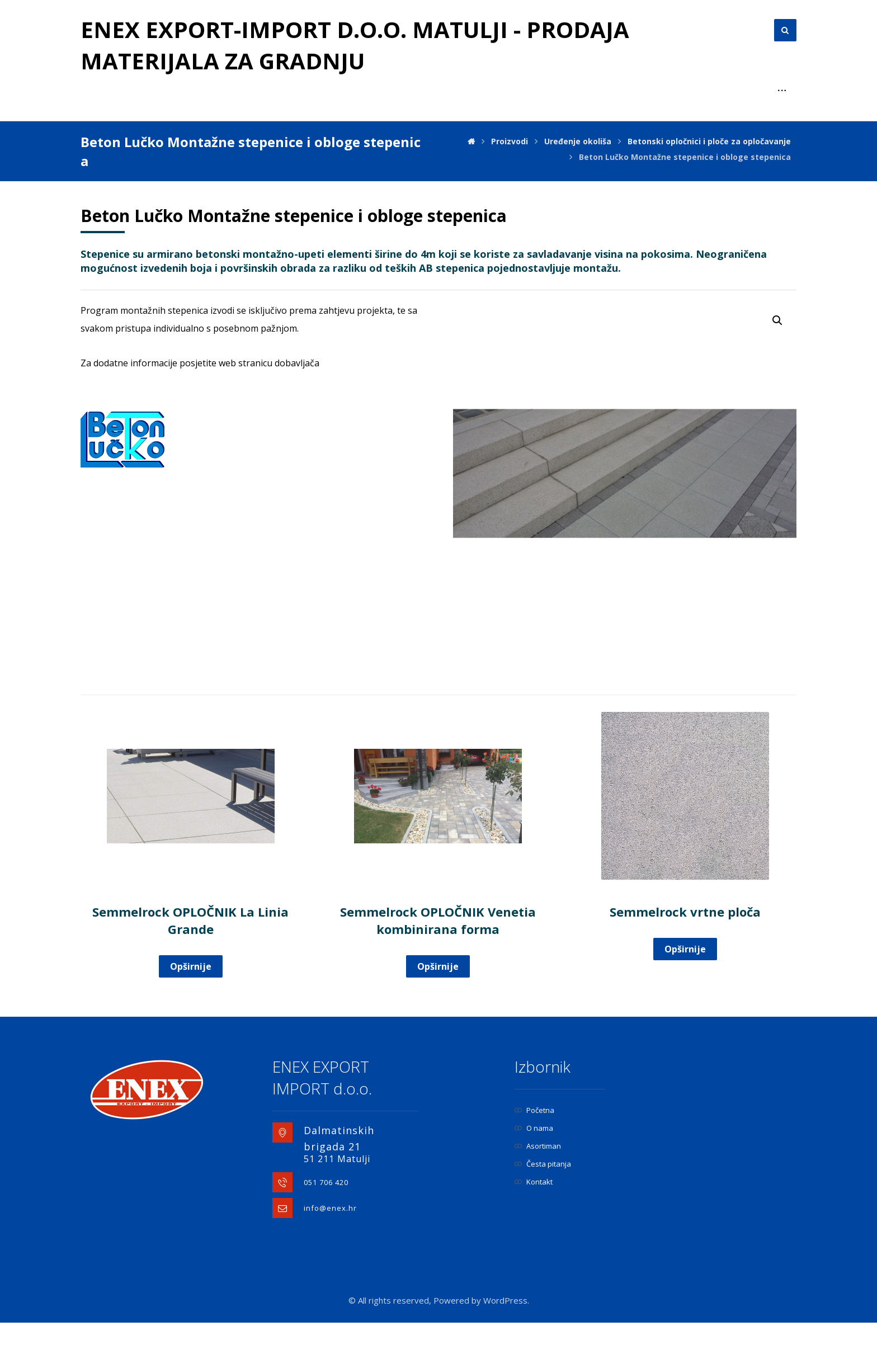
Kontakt (534, 1204)
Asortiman (538, 1168)
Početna (534, 1132)
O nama (534, 1150)
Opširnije (190, 989)
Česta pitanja (543, 1186)
